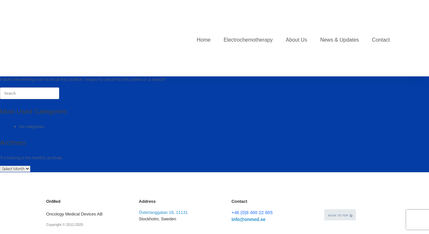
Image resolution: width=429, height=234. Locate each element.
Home (204, 17)
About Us (296, 17)
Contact (381, 17)
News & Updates (339, 17)
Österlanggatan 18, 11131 (163, 168)
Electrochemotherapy (248, 17)
